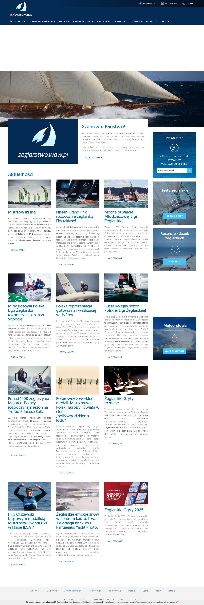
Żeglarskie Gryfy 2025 (123, 509)
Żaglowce (52, 590)
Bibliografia (169, 3)
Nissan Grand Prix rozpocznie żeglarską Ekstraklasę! (74, 216)
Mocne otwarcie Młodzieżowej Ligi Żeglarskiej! (120, 216)
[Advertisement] (102, 48)
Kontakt (188, 3)
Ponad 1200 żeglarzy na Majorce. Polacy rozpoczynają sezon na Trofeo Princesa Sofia (28, 405)
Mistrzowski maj (22, 212)
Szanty (146, 590)
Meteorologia (95, 590)
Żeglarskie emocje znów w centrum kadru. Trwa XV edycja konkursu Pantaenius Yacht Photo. (77, 521)
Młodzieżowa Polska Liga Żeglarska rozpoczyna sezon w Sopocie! (26, 312)
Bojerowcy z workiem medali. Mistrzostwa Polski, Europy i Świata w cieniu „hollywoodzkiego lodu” (77, 409)
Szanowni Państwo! (103, 126)
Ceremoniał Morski (72, 590)
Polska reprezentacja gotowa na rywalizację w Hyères (76, 310)
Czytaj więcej (94, 157)
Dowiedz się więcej (64, 602)
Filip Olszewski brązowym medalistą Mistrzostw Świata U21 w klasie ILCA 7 (27, 521)
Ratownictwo (115, 590)
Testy (158, 590)
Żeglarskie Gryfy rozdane (119, 400)
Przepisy (132, 590)
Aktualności (147, 3)
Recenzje (151, 21)
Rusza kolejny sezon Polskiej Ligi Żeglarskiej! (125, 308)
